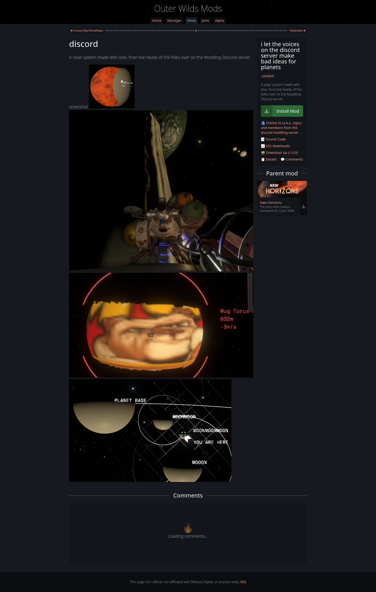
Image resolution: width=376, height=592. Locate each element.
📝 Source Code (273, 139)
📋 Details (269, 159)
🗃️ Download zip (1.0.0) (279, 152)
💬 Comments (292, 159)
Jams (205, 20)
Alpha (219, 20)
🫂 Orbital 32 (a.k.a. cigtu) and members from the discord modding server (281, 128)
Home (157, 20)
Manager (174, 20)
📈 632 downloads (275, 146)
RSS (243, 582)
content (268, 76)
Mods (191, 20)
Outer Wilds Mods (188, 8)
